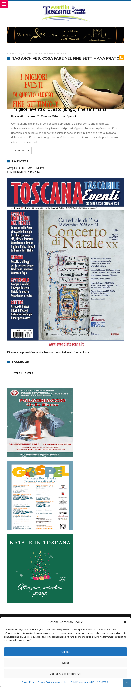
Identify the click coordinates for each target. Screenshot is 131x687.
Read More (22, 150)
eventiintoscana (25, 116)
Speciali (71, 116)
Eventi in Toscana (23, 372)
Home (10, 53)
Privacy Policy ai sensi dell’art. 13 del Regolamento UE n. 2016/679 (73, 682)
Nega (65, 662)
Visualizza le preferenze (65, 673)
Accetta (65, 651)
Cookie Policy (28, 682)
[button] (125, 622)
